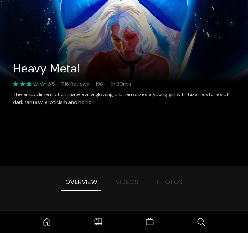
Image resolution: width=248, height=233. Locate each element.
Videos (127, 182)
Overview (81, 182)
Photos (170, 182)
